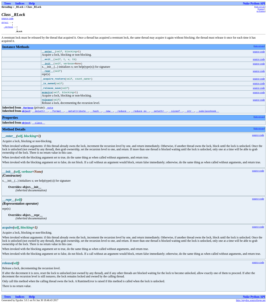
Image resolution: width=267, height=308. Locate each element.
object (4, 23)
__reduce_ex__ (140, 115)
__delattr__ (40, 115)
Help (32, 3)
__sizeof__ (175, 115)
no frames (261, 11)
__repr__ (47, 74)
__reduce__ (122, 115)
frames (261, 9)
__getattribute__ (77, 115)
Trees (7, 3)
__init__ (47, 66)
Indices (19, 3)
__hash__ (95, 115)
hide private (260, 7)
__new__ (108, 115)
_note (49, 112)
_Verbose (8, 28)
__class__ (38, 127)
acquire (47, 96)
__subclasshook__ (207, 115)
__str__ (189, 115)
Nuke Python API (254, 3)
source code (7, 18)
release (47, 104)
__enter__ (48, 53)
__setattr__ (159, 115)
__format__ (57, 115)
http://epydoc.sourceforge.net (251, 305)
